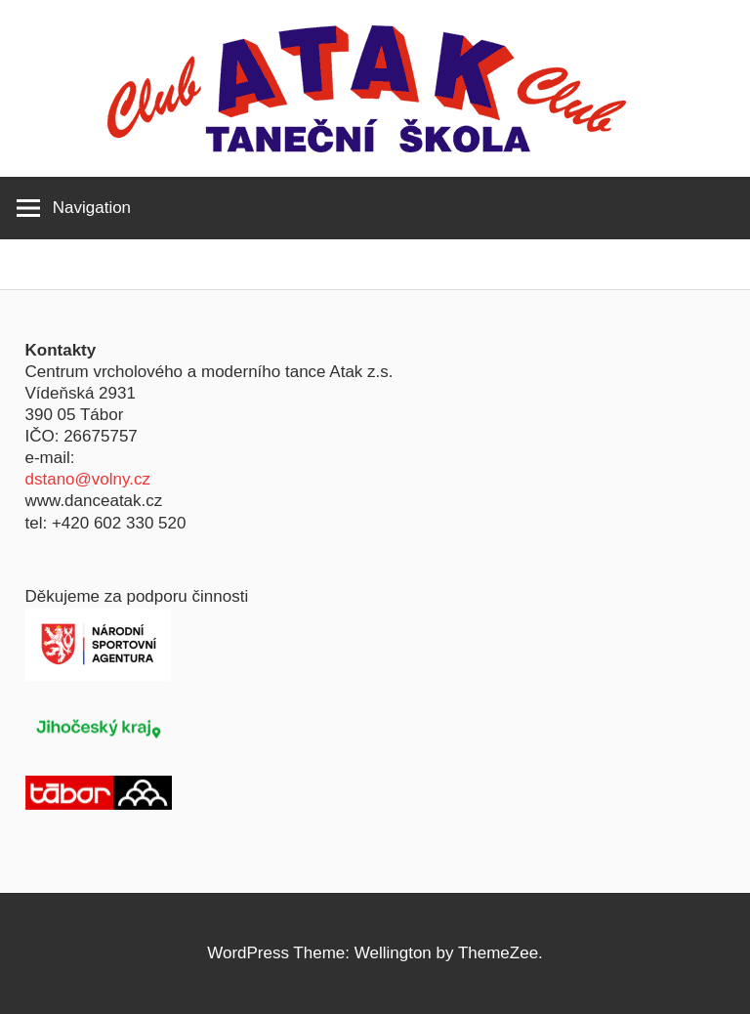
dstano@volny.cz (87, 479)
